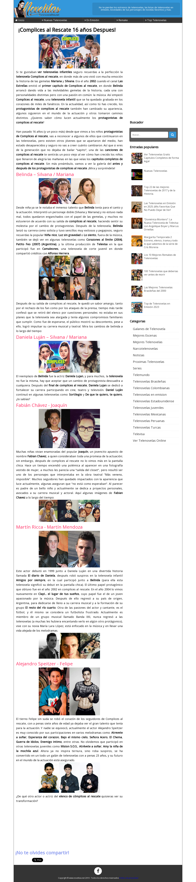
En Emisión (92, 20)
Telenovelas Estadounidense (153, 401)
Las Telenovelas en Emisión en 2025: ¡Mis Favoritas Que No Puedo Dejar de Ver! (160, 207)
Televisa (139, 434)
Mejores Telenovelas (147, 342)
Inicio (19, 20)
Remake (122, 20)
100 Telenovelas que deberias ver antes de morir (161, 273)
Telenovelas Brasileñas (149, 381)
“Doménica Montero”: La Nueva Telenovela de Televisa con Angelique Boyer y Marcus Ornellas (161, 224)
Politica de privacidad (128, 878)
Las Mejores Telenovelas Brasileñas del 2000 (158, 289)
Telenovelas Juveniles (148, 408)
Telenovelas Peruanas (149, 421)
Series (137, 368)
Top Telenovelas (155, 20)
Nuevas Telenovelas (54, 20)
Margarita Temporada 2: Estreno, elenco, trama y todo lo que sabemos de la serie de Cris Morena (161, 242)
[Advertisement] (69, 825)
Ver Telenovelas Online (149, 440)
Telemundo (141, 375)
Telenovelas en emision (150, 394)
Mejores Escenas (145, 335)
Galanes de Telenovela (149, 329)
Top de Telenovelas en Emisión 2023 (157, 305)
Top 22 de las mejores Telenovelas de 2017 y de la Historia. (159, 190)
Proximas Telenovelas (148, 362)
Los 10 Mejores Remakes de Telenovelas (160, 256)
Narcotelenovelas (145, 349)
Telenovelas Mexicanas (149, 414)
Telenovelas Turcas (147, 427)
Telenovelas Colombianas (151, 388)
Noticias (138, 355)
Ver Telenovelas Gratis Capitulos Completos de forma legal (161, 158)
